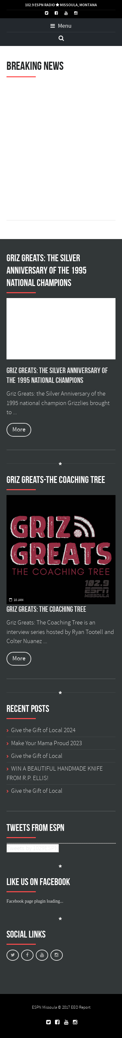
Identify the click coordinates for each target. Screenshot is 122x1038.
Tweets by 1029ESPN (33, 848)
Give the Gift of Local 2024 (43, 730)
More (18, 430)
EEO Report (80, 1007)
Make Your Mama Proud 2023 (46, 743)
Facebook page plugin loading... (35, 901)
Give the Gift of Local (36, 756)
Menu (61, 26)
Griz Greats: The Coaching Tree (46, 609)
